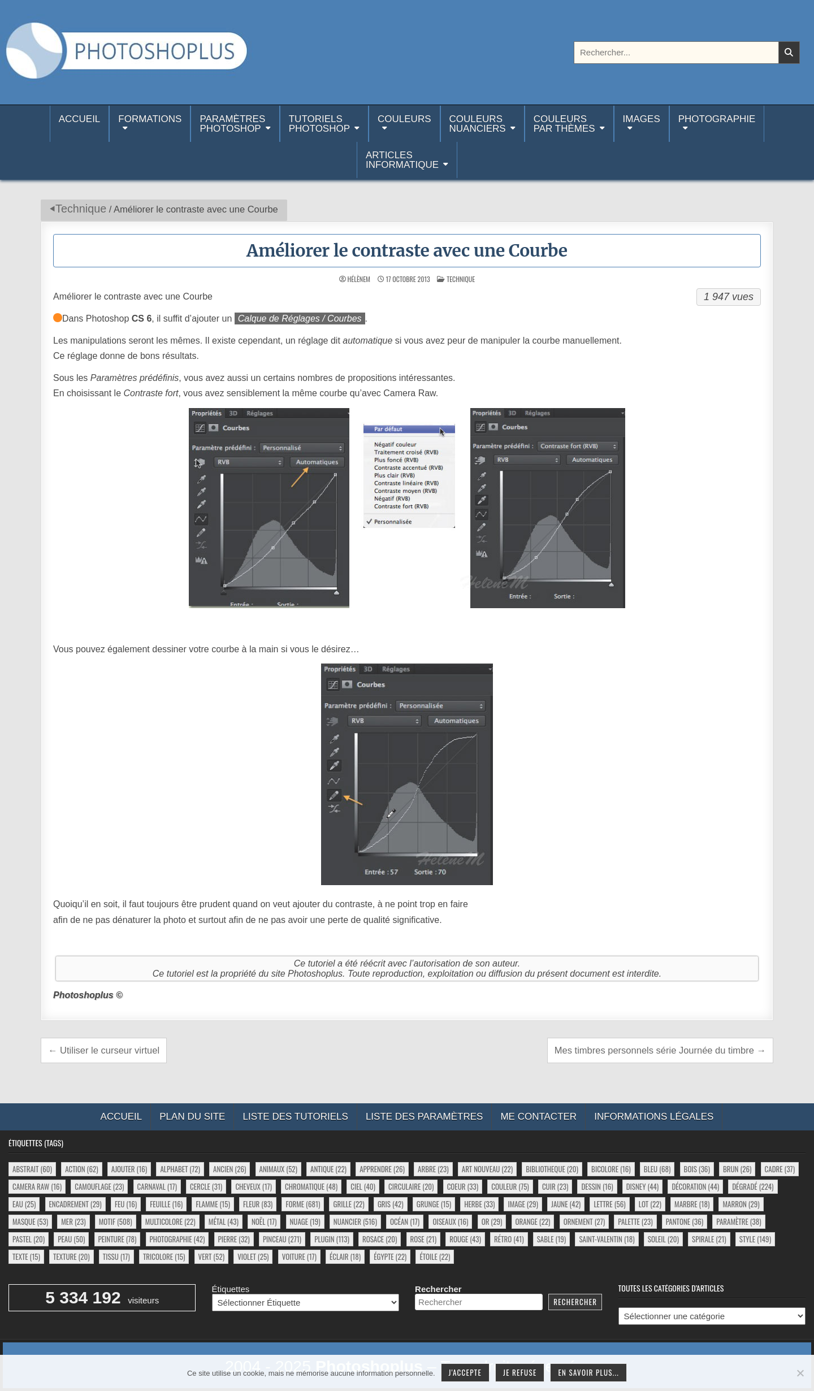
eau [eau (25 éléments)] (24, 1204)
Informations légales (653, 1116)
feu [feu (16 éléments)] (126, 1204)
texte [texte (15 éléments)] (26, 1256)
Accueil (80, 124)
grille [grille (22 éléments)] (348, 1204)
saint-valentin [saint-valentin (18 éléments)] (606, 1239)
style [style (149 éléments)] (755, 1239)
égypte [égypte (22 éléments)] (390, 1256)
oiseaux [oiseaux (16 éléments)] (450, 1221)
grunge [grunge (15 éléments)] (434, 1204)
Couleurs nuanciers (477, 124)
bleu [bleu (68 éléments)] (657, 1169)
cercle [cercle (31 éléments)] (206, 1186)
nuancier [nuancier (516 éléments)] (355, 1221)
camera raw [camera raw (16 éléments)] (37, 1186)
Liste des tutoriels (295, 1116)
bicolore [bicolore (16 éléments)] (611, 1169)
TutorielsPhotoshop (319, 124)
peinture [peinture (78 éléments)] (117, 1239)
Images (641, 119)
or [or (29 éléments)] (492, 1221)
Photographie (717, 119)
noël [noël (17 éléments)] (264, 1221)
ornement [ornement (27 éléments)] (584, 1221)
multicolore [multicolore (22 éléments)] (170, 1221)
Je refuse (520, 1372)
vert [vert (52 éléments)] (211, 1256)
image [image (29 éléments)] (523, 1204)
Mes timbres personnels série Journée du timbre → (660, 1050)
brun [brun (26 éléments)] (737, 1169)
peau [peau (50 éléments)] (71, 1239)
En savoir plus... (588, 1372)
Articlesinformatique (402, 160)
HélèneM (359, 279)
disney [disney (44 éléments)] (642, 1186)
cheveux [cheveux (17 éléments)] (253, 1186)
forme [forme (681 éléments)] (302, 1204)
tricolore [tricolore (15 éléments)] (164, 1256)
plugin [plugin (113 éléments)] (331, 1239)
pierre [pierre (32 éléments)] (234, 1239)
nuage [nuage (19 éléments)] (305, 1221)
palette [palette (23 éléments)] (635, 1221)
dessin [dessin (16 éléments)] (597, 1186)
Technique (80, 208)
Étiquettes (231, 1289)
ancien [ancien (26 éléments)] (229, 1169)
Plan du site (192, 1116)
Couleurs (404, 119)
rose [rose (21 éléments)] (423, 1239)
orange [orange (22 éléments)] (533, 1221)
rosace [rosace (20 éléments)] (379, 1239)
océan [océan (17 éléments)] (404, 1221)
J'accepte (465, 1372)
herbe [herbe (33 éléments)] (479, 1204)
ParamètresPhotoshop (232, 124)
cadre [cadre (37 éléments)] (780, 1169)
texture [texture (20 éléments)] (71, 1256)
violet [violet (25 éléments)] (253, 1256)
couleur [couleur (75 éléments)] (510, 1186)
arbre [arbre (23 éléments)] (433, 1169)
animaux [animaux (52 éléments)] (278, 1169)
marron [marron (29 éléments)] (740, 1204)
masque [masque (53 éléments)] (30, 1221)
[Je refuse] (800, 1373)
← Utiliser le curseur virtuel (103, 1050)
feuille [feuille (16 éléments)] (166, 1204)
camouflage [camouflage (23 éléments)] (99, 1186)
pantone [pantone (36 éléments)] (684, 1221)
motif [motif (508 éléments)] (115, 1221)
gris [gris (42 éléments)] (391, 1204)
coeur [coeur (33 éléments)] (462, 1186)
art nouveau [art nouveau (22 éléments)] (487, 1169)
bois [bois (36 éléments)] (697, 1169)
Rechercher (438, 1289)
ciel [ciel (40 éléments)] (362, 1186)
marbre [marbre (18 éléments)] (691, 1204)
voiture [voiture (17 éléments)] (299, 1256)
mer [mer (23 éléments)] (73, 1221)
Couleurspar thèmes (564, 124)
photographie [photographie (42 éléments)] (177, 1239)
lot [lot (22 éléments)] (650, 1204)
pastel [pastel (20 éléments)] (28, 1239)
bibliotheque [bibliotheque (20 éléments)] (552, 1169)
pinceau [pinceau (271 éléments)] (282, 1239)
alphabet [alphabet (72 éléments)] (180, 1169)
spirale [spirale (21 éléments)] (709, 1239)
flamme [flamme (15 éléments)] (213, 1204)
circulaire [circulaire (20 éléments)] (411, 1186)
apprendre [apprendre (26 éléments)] (382, 1169)
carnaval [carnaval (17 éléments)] (157, 1186)
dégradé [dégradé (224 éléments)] (752, 1186)
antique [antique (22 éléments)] (328, 1169)
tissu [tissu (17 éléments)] (116, 1256)
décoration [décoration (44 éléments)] (695, 1186)
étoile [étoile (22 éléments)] (434, 1256)
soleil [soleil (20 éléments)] (663, 1239)
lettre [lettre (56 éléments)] (609, 1204)
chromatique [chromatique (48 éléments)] (311, 1186)
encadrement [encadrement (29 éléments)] (75, 1204)
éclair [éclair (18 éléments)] (345, 1256)
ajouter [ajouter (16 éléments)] (129, 1169)
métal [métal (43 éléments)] (224, 1221)
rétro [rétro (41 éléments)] (508, 1239)
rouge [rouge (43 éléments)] (465, 1239)
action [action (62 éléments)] (81, 1169)
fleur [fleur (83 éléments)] (257, 1204)
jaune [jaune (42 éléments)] (566, 1204)
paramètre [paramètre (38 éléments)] (738, 1221)
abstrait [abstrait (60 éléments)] (32, 1169)
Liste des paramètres (424, 1116)
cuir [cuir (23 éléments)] (555, 1186)
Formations (149, 119)
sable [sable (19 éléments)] (551, 1239)
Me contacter (538, 1116)
